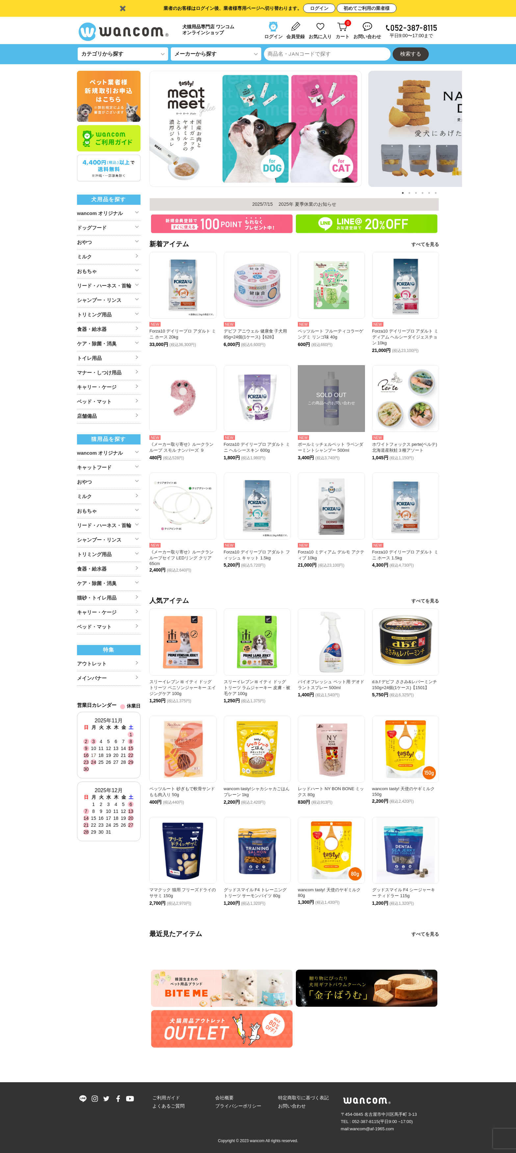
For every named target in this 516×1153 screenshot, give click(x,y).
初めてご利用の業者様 (367, 8)
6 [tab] (435, 193)
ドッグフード (92, 227)
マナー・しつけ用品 (99, 372)
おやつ (84, 242)
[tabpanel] (255, 130)
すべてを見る (425, 244)
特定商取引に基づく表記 (303, 1097)
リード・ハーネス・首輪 (104, 285)
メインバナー (92, 678)
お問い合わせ (292, 1106)
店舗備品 (87, 416)
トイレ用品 (89, 358)
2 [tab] (409, 193)
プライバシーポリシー (238, 1106)
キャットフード (94, 467)
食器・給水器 (92, 329)
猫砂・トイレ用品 (96, 598)
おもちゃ (87, 271)
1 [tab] (403, 193)
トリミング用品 (94, 314)
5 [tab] (429, 193)
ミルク (84, 256)
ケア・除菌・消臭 (96, 343)
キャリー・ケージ (96, 387)
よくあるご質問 (168, 1106)
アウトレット (92, 663)
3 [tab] (416, 193)
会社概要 (224, 1097)
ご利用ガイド (166, 1097)
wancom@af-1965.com (372, 1128)
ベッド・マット (94, 401)
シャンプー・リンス (99, 300)
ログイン (319, 8)
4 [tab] (422, 193)
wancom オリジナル (100, 213)
